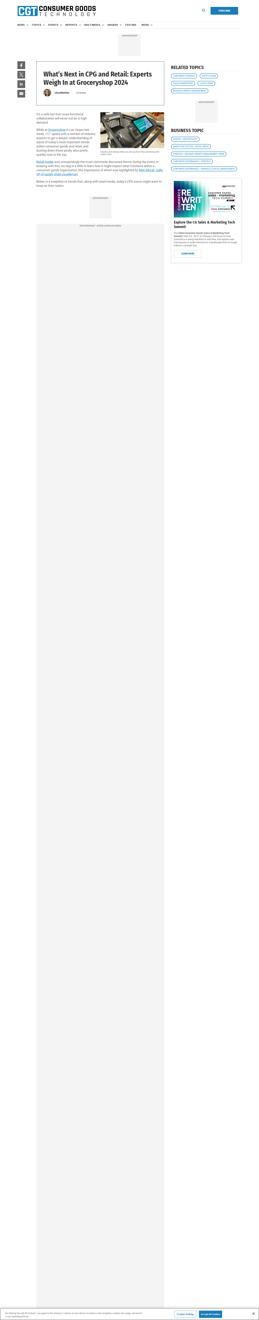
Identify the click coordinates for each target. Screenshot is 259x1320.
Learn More (187, 253)
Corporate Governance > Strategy (192, 161)
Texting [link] (130, 24)
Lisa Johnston (62, 92)
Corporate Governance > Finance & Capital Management (204, 169)
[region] (129, 1314)
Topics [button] (36, 24)
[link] (21, 65)
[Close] (253, 1313)
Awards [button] (112, 24)
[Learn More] (206, 199)
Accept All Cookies (210, 1314)
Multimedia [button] (92, 24)
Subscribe (224, 10)
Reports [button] (71, 24)
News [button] (21, 24)
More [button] (145, 24)
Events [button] (53, 24)
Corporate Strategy (184, 76)
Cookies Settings (185, 1314)
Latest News (206, 83)
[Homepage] (56, 11)
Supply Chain (209, 76)
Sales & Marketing (183, 83)
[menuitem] (24, 25)
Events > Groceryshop (185, 139)
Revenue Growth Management (189, 91)
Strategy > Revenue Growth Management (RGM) (198, 154)
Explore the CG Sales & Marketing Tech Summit (204, 224)
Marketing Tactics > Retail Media (191, 146)
